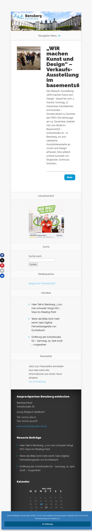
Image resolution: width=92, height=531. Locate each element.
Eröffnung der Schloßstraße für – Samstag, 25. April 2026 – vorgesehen (47, 341)
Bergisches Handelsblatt (42, 283)
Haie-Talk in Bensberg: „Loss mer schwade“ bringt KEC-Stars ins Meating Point (47, 308)
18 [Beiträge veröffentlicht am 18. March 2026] (41, 504)
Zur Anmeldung (37, 381)
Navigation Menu (47, 36)
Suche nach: (35, 256)
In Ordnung (47, 524)
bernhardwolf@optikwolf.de (32, 426)
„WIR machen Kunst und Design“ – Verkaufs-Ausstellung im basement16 (62, 66)
